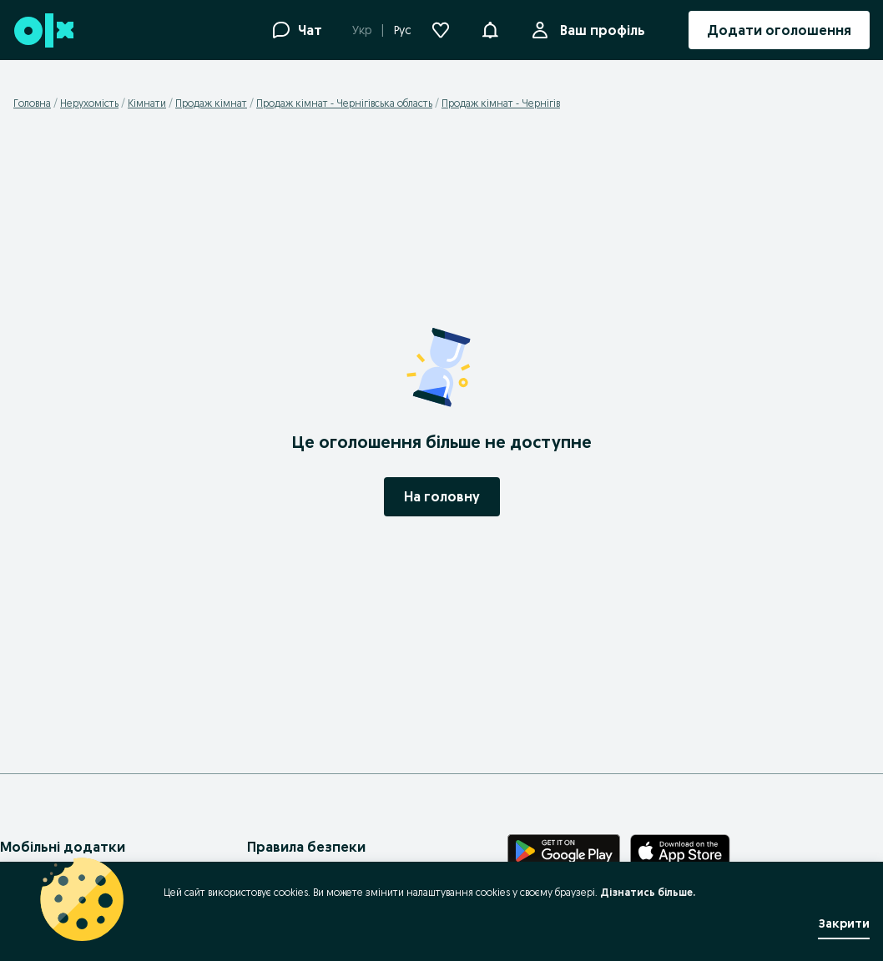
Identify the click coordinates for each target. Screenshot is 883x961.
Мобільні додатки (62, 846)
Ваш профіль (599, 30)
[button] (490, 28)
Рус (402, 30)
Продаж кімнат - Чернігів (501, 103)
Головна (32, 103)
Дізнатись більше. (647, 892)
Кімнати (147, 103)
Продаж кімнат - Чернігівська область (344, 103)
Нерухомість (89, 103)
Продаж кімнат (211, 103)
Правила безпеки (306, 846)
